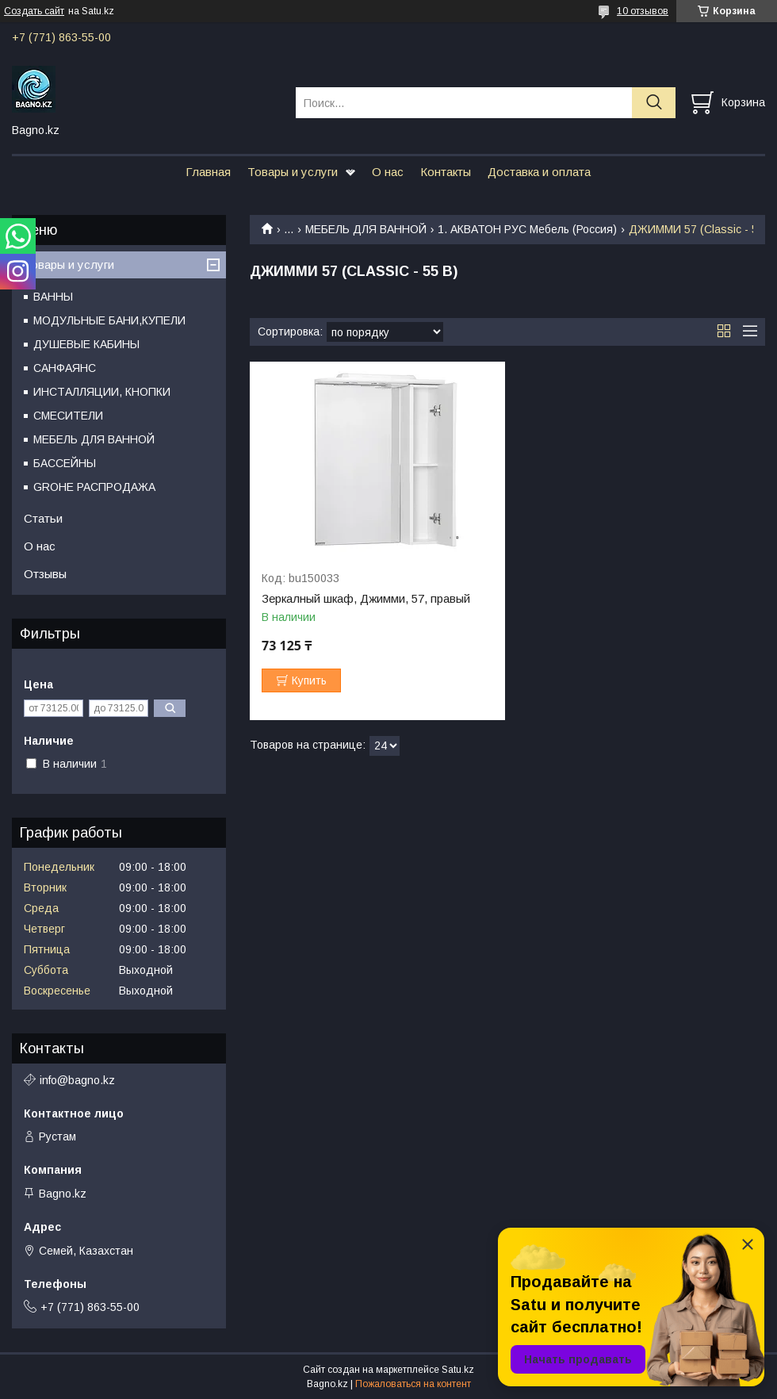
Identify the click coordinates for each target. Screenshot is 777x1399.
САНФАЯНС (64, 368)
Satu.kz (458, 1369)
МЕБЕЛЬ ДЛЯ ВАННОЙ (366, 229)
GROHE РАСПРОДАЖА (94, 487)
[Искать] (654, 102)
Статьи (43, 518)
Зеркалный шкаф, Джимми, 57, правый (366, 598)
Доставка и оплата (539, 171)
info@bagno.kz (77, 1080)
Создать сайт (34, 11)
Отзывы (45, 574)
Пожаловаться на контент (413, 1383)
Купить (309, 680)
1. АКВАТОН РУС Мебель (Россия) (527, 229)
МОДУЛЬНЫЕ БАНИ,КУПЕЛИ (109, 320)
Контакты (445, 171)
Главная (208, 171)
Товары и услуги (292, 171)
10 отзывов (642, 11)
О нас (388, 171)
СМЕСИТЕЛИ (68, 415)
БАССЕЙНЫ (64, 463)
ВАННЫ (53, 296)
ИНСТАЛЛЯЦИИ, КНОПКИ (101, 391)
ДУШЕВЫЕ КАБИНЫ (86, 344)
